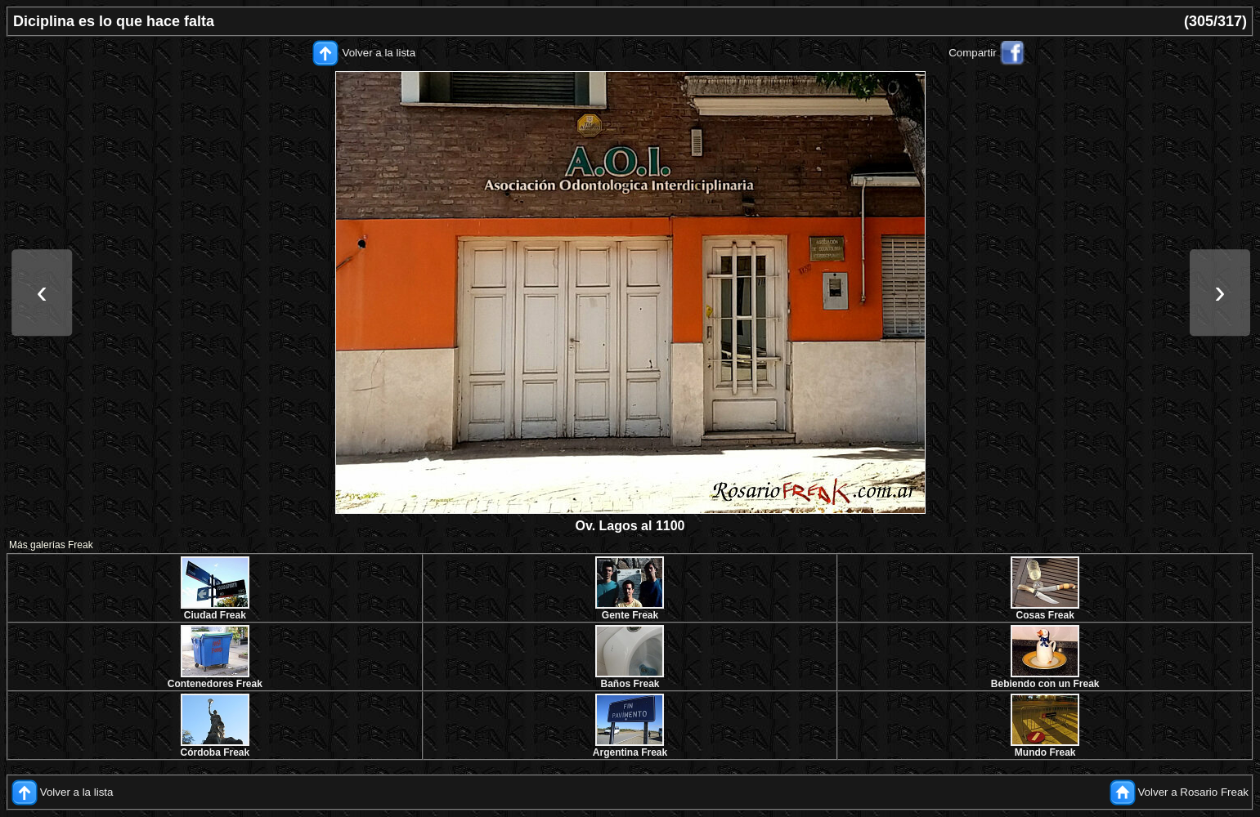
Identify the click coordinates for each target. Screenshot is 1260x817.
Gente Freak (630, 615)
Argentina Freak (630, 752)
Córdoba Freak (214, 752)
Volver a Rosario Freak (1193, 792)
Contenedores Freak (215, 684)
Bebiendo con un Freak (1045, 684)
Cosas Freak (1045, 615)
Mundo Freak (1045, 752)
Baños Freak (629, 684)
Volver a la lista (379, 53)
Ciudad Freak (215, 615)
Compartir (972, 53)
